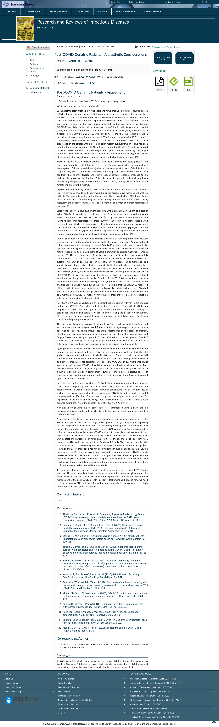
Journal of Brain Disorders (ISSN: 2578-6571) (150, 708)
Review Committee (172, 2)
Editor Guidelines (65, 683)
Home (12, 11)
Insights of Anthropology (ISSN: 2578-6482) (149, 695)
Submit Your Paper (12, 687)
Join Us (205, 2)
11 (134, 448)
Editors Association (136, 2)
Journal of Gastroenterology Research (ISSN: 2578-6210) (155, 683)
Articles (102, 11)
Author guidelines (66, 678)
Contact (61, 712)
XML (188, 90)
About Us (8, 678)
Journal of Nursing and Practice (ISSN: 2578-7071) (152, 712)
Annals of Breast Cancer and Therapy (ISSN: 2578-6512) (155, 717)
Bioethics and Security (68, 704)
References (35, 92)
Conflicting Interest (39, 88)
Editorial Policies (152, 11)
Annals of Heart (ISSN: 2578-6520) (145, 704)
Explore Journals (11, 683)
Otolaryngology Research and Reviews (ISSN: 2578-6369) (155, 700)
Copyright (35, 75)
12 (137, 448)
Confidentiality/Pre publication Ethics (75, 700)
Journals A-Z (33, 11)
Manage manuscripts (13, 691)
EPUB (174, 90)
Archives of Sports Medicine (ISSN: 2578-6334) (151, 687)
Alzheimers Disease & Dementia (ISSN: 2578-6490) (153, 678)
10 (145, 445)
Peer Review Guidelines (68, 687)
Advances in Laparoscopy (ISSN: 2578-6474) (149, 691)
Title (32, 60)
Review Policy (116, 2)
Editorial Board (82, 11)
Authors (34, 64)
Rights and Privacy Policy (69, 695)
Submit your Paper (58, 11)
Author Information (125, 11)
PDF (159, 90)
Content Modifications (68, 708)
